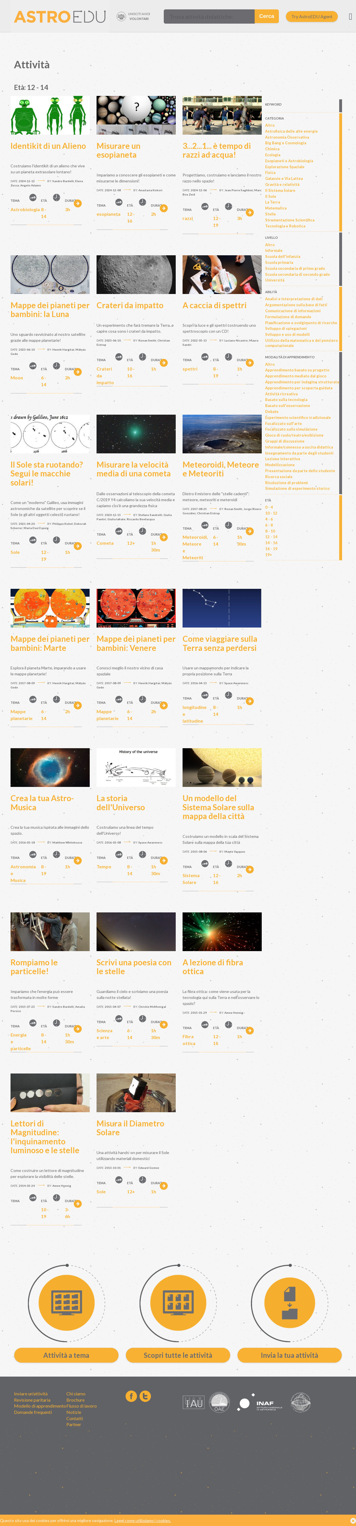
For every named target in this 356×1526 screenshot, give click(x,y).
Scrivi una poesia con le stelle (134, 966)
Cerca (266, 16)
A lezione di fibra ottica (213, 966)
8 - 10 (270, 531)
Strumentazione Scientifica (289, 220)
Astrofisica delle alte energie (291, 131)
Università (274, 280)
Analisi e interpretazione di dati (294, 299)
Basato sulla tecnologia (286, 399)
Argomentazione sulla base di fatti (296, 305)
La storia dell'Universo (121, 802)
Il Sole (270, 196)
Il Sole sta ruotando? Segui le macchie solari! (47, 473)
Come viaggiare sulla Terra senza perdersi (220, 643)
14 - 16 (271, 542)
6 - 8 (269, 525)
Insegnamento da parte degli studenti (299, 453)
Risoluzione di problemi (286, 482)
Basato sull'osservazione (287, 405)
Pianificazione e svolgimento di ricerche (301, 322)
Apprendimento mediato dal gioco (295, 376)
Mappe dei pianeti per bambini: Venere (136, 643)
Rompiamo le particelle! (34, 966)
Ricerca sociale (278, 476)
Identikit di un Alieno (48, 146)
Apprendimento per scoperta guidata (298, 388)
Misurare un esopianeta (118, 150)
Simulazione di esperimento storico (297, 488)
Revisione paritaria (32, 1399)
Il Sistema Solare (280, 190)
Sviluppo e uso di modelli (287, 334)
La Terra (272, 202)
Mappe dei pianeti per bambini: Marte (50, 643)
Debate (272, 411)
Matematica (276, 208)
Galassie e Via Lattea (284, 178)
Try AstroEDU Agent (311, 16)
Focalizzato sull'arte (283, 423)
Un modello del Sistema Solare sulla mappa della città (218, 807)
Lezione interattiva (282, 458)
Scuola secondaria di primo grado (295, 268)
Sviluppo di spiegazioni (286, 328)
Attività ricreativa (281, 394)
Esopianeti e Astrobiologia (289, 161)
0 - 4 (269, 507)
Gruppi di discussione (284, 441)
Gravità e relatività (282, 184)
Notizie (73, 1412)
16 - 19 (271, 548)
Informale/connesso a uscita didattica (299, 447)
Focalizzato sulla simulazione (291, 429)
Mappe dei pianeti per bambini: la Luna (50, 309)
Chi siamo (75, 1393)
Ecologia (272, 155)
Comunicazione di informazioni (293, 311)
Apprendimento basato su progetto (297, 370)
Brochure (75, 1399)
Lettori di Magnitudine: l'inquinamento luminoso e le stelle (45, 1136)
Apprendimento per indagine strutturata (302, 382)
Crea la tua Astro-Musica (42, 802)
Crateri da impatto (130, 305)
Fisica (270, 172)
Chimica (272, 149)
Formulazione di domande (288, 316)
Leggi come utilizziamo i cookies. (142, 1520)
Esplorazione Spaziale (284, 166)
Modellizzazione (280, 464)
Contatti (74, 1418)
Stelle (270, 214)
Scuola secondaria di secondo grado (297, 274)
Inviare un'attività (31, 1393)
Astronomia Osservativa (287, 137)
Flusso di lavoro (81, 1405)
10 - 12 (271, 513)
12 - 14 (271, 536)
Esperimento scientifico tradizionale (298, 417)
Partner (73, 1424)
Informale (274, 250)
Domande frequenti (33, 1412)
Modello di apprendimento (40, 1405)
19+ (268, 554)
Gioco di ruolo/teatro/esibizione (294, 435)
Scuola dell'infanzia (282, 256)
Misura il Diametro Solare (130, 1127)
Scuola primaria (279, 262)
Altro (270, 125)
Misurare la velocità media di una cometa (134, 469)
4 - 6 (269, 519)
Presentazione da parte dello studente (300, 470)
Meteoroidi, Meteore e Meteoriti (221, 469)
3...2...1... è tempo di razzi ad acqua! (217, 150)
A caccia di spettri (215, 305)
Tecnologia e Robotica (285, 226)
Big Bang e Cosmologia (285, 143)
